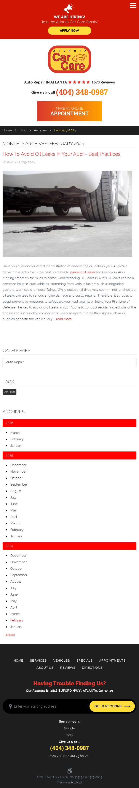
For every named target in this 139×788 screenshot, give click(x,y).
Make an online (69, 112)
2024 (9, 546)
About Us (45, 667)
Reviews (67, 667)
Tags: (9, 381)
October (16, 478)
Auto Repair (15, 362)
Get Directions (107, 706)
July (13, 497)
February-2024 (65, 130)
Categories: (17, 350)
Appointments (112, 660)
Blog (22, 130)
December (18, 465)
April (13, 517)
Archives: (14, 411)
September (18, 484)
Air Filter (9, 391)
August (15, 491)
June (14, 504)
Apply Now (69, 31)
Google (69, 728)
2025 (9, 455)
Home (7, 130)
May (13, 510)
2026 (9, 423)
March (15, 433)
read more (64, 319)
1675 (103, 82)
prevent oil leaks (82, 272)
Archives (40, 130)
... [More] (9, 635)
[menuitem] (18, 660)
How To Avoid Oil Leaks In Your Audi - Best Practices (61, 154)
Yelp (69, 735)
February (17, 439)
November (18, 471)
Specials (84, 660)
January (16, 446)
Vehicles (61, 660)
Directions (92, 667)
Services (38, 660)
